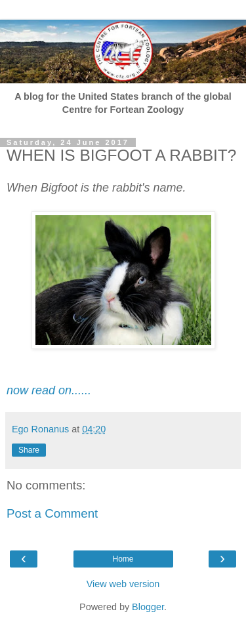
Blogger (148, 607)
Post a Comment (52, 513)
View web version (123, 584)
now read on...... (49, 390)
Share (28, 450)
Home (122, 559)
